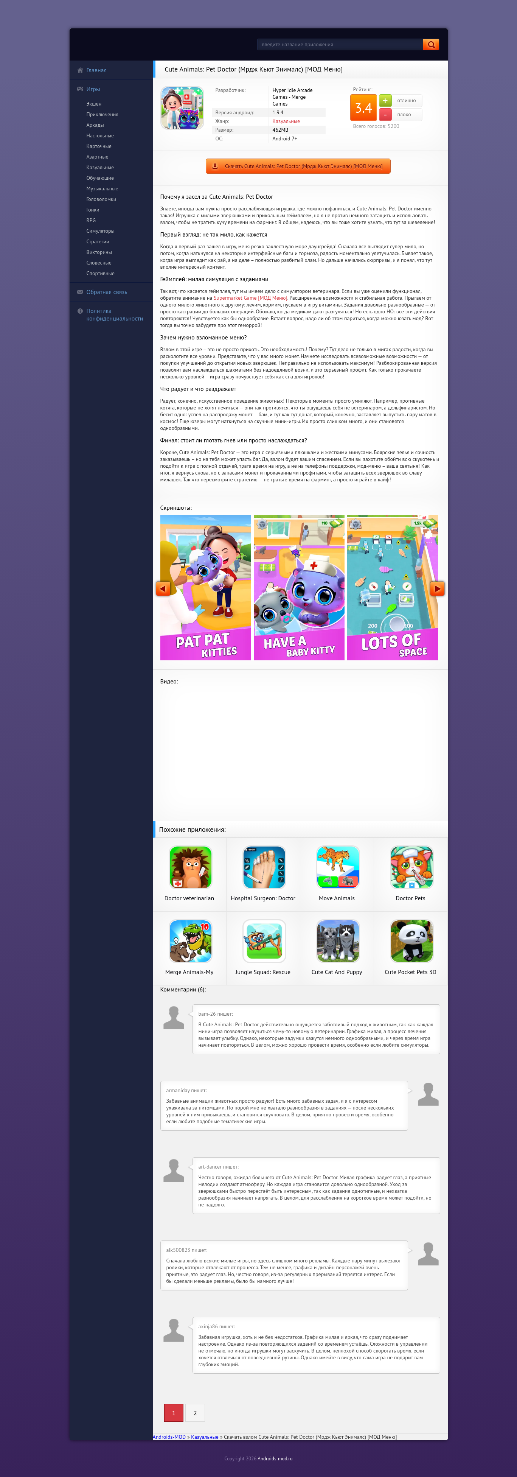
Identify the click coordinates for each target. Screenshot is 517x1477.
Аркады (95, 124)
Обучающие (100, 177)
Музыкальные (102, 188)
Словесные (99, 262)
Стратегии (98, 241)
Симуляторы (101, 230)
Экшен (94, 103)
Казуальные (100, 167)
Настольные (100, 135)
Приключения (103, 114)
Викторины (99, 252)
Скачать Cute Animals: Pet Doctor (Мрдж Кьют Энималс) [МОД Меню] (304, 166)
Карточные (99, 146)
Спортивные (101, 273)
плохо (395, 114)
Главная (92, 70)
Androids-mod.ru (275, 1458)
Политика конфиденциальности (110, 314)
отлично (397, 100)
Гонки (93, 209)
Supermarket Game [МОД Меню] (250, 297)
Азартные (98, 156)
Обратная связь (102, 292)
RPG (91, 220)
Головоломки (101, 199)
